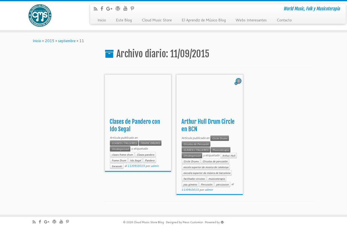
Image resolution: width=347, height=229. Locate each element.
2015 (49, 40)
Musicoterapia (220, 149)
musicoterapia (216, 178)
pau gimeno (190, 184)
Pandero (149, 160)
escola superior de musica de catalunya (205, 167)
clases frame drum (122, 154)
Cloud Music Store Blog (149, 222)
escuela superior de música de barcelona (206, 173)
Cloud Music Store (156, 20)
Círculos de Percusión (196, 144)
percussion (222, 184)
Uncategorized (120, 148)
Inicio (101, 20)
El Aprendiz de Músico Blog (203, 20)
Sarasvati (117, 166)
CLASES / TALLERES (124, 143)
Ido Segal (135, 160)
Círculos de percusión (214, 161)
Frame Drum (119, 160)
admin (155, 166)
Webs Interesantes (251, 20)
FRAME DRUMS (150, 143)
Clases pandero (145, 154)
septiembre (67, 40)
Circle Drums (219, 138)
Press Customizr (193, 222)
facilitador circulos (194, 178)
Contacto (284, 20)
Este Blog (124, 20)
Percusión (206, 184)
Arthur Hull (228, 155)
